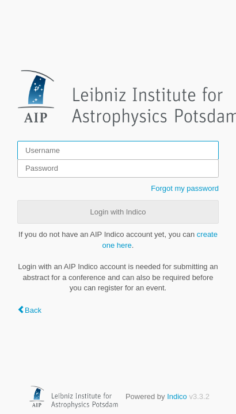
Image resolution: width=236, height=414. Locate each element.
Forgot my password (185, 188)
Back (33, 310)
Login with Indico (118, 212)
